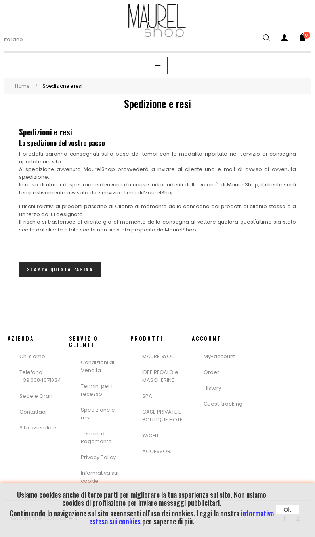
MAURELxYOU (158, 356)
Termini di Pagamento (96, 437)
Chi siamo (32, 356)
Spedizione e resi (98, 413)
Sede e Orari (35, 396)
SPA (147, 396)
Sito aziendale (37, 427)
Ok (287, 510)
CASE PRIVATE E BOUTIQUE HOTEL (163, 415)
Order (211, 372)
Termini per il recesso (97, 390)
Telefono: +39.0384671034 (40, 376)
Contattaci (32, 412)
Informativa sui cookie (99, 477)
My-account (219, 356)
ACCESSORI (157, 451)
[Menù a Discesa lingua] (18, 39)
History (212, 388)
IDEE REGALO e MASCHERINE (160, 376)
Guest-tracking (223, 404)
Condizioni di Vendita (97, 366)
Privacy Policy (98, 457)
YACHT (150, 435)
